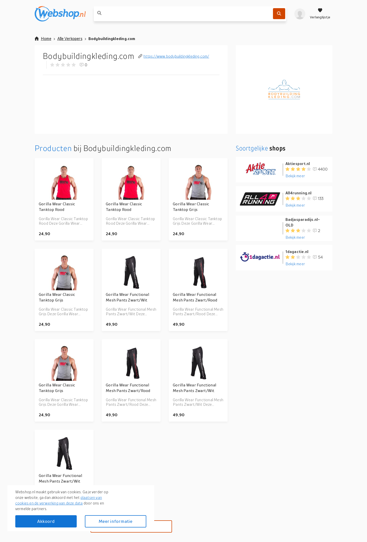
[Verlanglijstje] (320, 14)
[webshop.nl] (60, 13)
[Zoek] (279, 13)
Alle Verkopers (69, 38)
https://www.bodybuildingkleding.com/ (173, 56)
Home (43, 38)
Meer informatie (115, 521)
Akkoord (46, 521)
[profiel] (299, 14)
